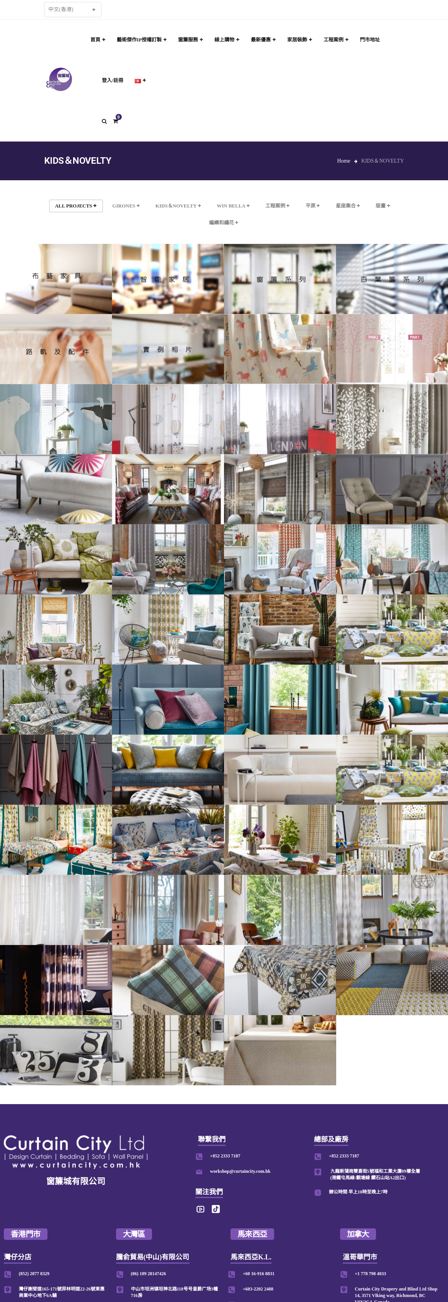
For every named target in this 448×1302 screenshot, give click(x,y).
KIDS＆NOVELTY (178, 206)
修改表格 (278, 1269)
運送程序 (252, 1269)
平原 (313, 206)
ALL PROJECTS (75, 206)
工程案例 (277, 206)
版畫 (383, 206)
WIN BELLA (233, 206)
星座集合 (348, 206)
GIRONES (125, 206)
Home (343, 161)
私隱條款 (227, 1269)
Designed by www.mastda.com (326, 1269)
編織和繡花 (223, 223)
